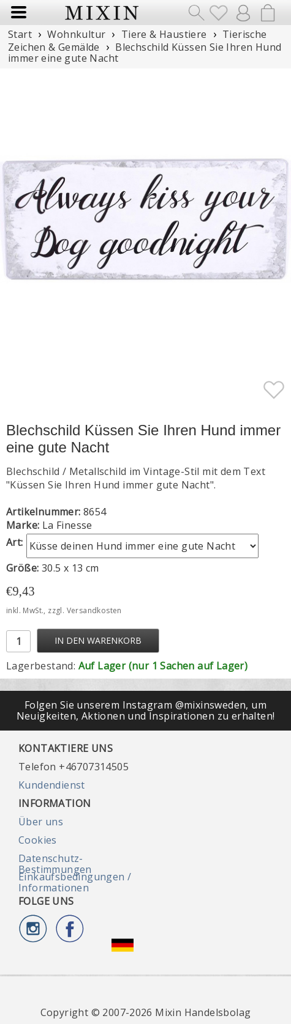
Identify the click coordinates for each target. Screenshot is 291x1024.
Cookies (37, 840)
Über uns (40, 821)
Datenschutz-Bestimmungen (55, 864)
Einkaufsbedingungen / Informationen (74, 882)
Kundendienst (51, 785)
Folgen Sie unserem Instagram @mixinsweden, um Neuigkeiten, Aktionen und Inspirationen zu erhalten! (146, 710)
